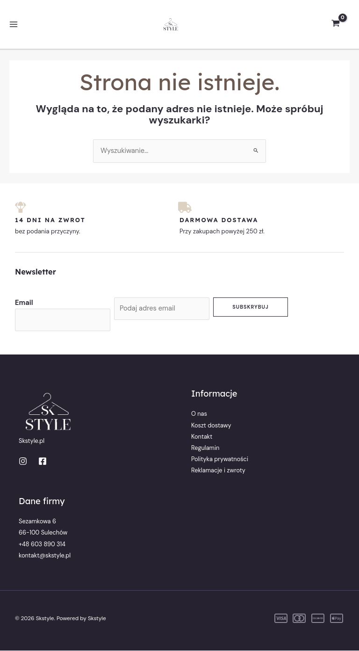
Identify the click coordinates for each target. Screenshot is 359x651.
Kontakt (201, 437)
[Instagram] (23, 461)
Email (24, 302)
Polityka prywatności (219, 459)
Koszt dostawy (211, 425)
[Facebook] (42, 461)
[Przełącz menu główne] (13, 24)
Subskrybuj (250, 307)
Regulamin (205, 448)
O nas (199, 414)
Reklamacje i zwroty (218, 470)
